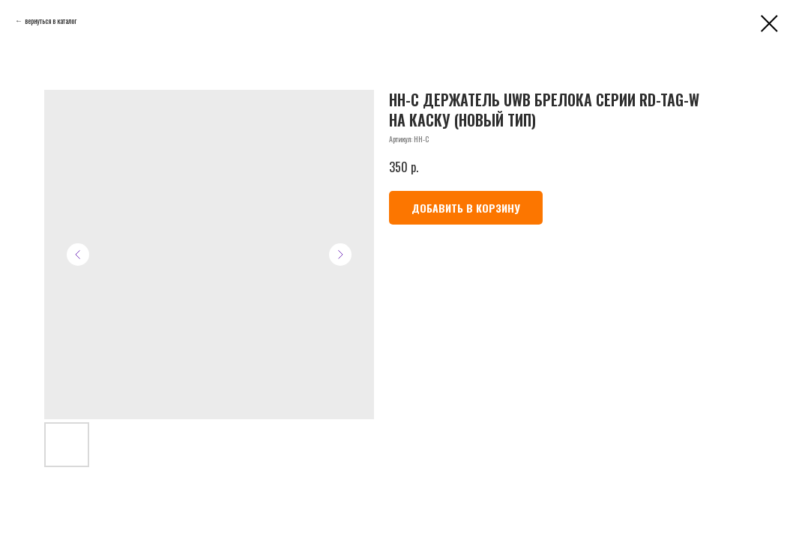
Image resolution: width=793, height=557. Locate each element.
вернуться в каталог (50, 20)
